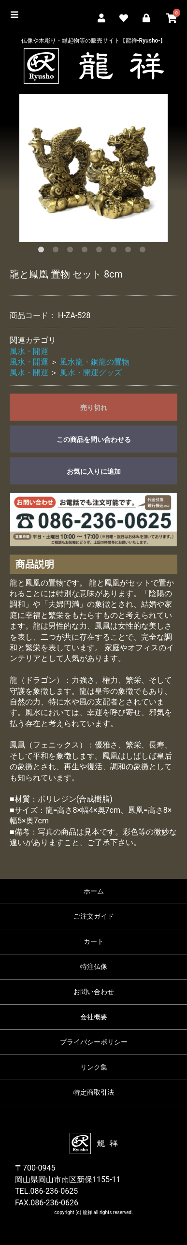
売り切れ (93, 407)
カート (94, 941)
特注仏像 (93, 966)
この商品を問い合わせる (94, 439)
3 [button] (72, 251)
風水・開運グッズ (91, 372)
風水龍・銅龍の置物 (94, 361)
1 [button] (43, 251)
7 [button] (130, 251)
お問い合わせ (93, 992)
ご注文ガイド (93, 916)
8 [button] (144, 251)
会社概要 (93, 1017)
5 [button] (101, 251)
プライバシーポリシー (94, 1042)
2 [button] (57, 251)
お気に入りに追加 (94, 471)
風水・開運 (29, 351)
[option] (93, 168)
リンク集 (93, 1067)
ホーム (94, 891)
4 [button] (86, 251)
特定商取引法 (93, 1092)
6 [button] (115, 251)
